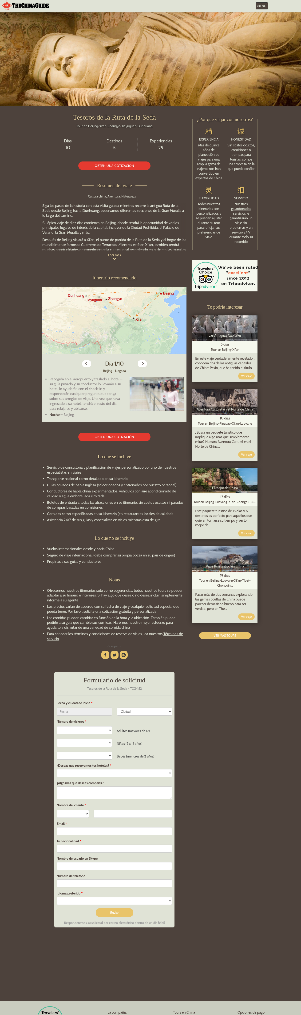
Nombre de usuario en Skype (77, 858)
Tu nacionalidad (68, 841)
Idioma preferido (68, 893)
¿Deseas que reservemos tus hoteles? (83, 765)
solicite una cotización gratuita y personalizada (119, 611)
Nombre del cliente (70, 805)
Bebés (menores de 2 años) (135, 756)
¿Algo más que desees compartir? (80, 783)
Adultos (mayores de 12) (133, 731)
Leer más (114, 257)
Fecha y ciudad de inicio (74, 703)
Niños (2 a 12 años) (130, 743)
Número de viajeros (70, 721)
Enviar (114, 912)
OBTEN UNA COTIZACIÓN (114, 166)
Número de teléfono (71, 876)
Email (61, 824)
